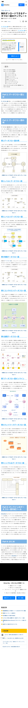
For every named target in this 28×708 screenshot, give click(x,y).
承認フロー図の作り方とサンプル (10, 624)
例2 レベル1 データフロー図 (10, 74)
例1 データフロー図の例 (9, 73)
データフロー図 (4, 101)
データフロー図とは (9, 69)
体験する (21, 5)
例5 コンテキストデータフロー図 (11, 78)
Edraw (9, 21)
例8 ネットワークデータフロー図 (11, 82)
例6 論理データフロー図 (9, 79)
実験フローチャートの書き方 (9, 613)
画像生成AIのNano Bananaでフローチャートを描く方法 (14, 621)
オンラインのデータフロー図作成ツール (13, 85)
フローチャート (5, 10)
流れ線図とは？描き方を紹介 (9, 615)
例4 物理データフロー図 (9, 76)
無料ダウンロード (14, 56)
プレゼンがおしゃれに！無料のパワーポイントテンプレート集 (14, 642)
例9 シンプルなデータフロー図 (11, 83)
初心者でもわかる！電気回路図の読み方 (11, 646)
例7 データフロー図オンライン (11, 80)
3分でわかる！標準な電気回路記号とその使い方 (13, 634)
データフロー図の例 (9, 71)
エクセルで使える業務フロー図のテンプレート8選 (13, 618)
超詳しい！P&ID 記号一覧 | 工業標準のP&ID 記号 (13, 638)
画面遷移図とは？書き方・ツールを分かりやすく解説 (14, 610)
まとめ (7, 86)
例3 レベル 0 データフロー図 (10, 75)
